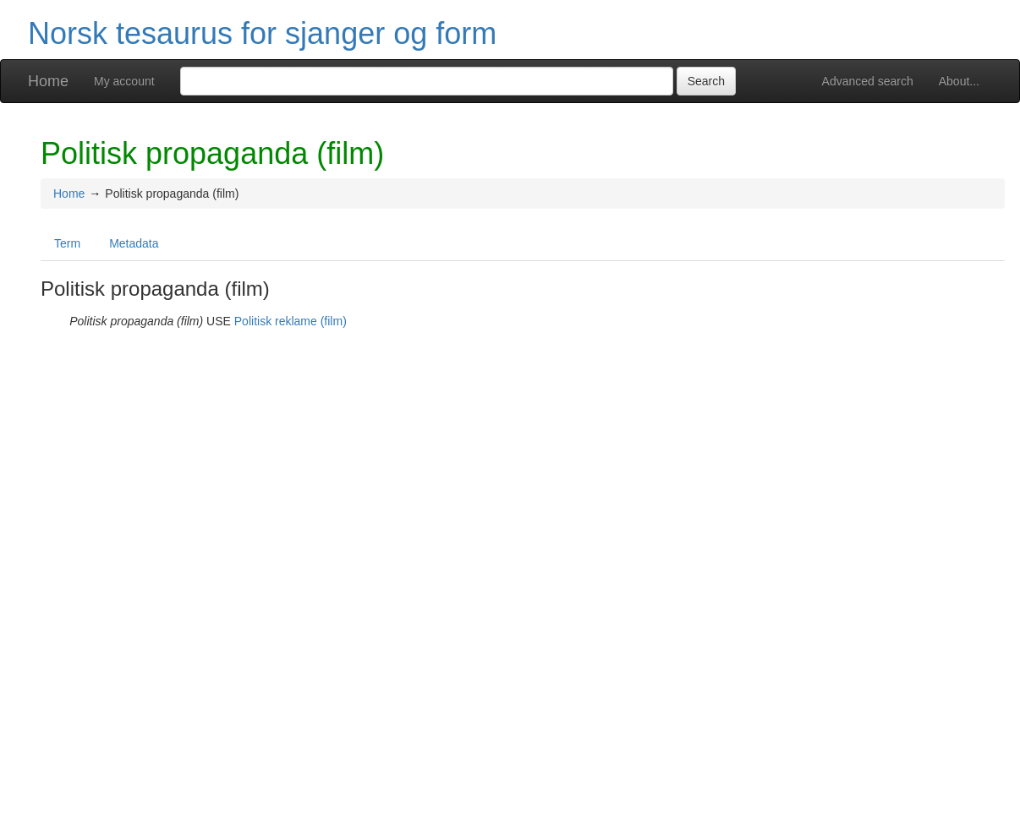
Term (67, 243)
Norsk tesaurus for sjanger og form (262, 33)
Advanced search (867, 81)
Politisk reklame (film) (290, 321)
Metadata (133, 243)
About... (959, 81)
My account (124, 81)
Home (48, 81)
